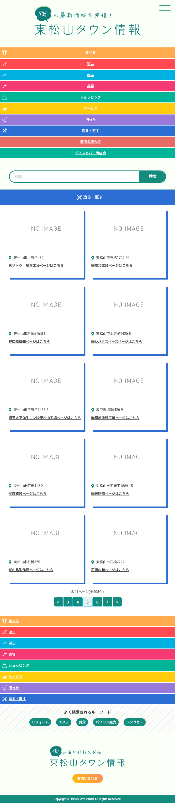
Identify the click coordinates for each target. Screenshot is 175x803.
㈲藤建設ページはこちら (28, 494)
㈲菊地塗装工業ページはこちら (115, 418)
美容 (90, 86)
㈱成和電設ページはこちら (112, 266)
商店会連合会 (90, 142)
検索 (153, 176)
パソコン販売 (105, 722)
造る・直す (90, 131)
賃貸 (82, 722)
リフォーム (40, 722)
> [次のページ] (117, 602)
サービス (90, 108)
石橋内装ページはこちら (110, 570)
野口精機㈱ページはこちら (29, 342)
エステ (64, 722)
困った (90, 120)
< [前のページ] (58, 602)
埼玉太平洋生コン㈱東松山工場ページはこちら (45, 418)
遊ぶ (90, 64)
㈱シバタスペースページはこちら (116, 342)
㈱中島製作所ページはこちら (31, 570)
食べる (90, 53)
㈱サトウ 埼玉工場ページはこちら (36, 266)
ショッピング (90, 97)
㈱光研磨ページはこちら (110, 494)
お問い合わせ (87, 778)
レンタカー (134, 722)
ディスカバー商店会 (90, 153)
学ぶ (90, 75)
